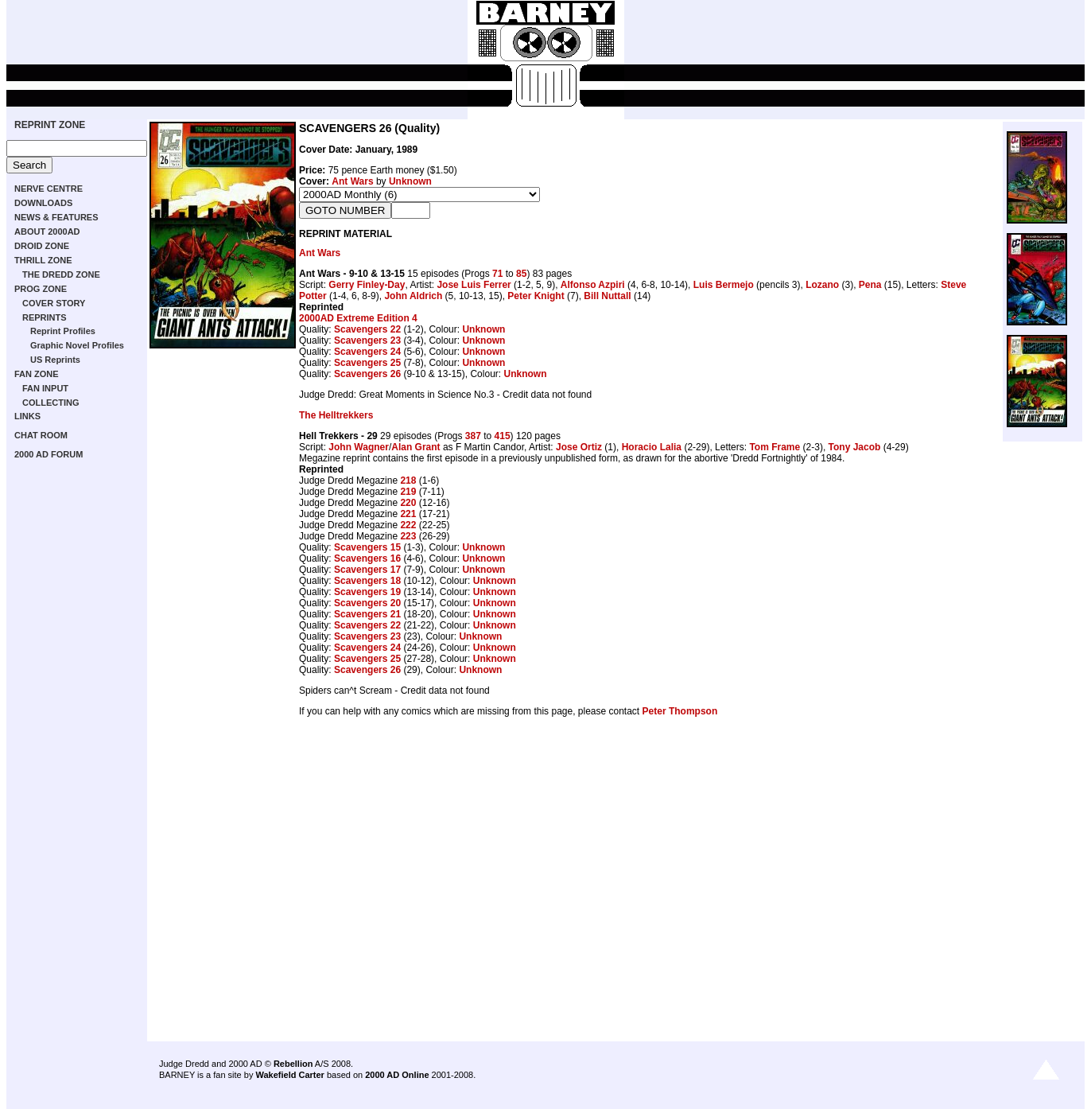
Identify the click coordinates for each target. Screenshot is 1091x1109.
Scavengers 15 (367, 547)
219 (408, 491)
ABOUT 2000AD (47, 231)
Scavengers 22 (367, 329)
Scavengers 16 (367, 558)
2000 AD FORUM (48, 454)
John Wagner (358, 447)
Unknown (410, 181)
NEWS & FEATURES (56, 217)
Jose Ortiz (579, 447)
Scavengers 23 (367, 340)
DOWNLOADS (43, 203)
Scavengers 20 (367, 603)
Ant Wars (352, 181)
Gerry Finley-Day (366, 284)
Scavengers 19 (367, 591)
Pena (870, 284)
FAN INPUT (45, 388)
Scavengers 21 (367, 614)
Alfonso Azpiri (593, 284)
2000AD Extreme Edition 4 (358, 318)
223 (408, 536)
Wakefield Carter (289, 1075)
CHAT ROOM (41, 435)
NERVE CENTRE (48, 188)
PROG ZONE (40, 289)
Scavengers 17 (367, 569)
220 (408, 502)
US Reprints (55, 359)
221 (408, 513)
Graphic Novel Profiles (77, 345)
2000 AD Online (397, 1075)
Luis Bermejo (723, 284)
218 (408, 480)
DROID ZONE (41, 246)
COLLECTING (51, 402)
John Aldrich (413, 296)
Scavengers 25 (367, 362)
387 (473, 436)
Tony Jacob (855, 447)
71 (497, 273)
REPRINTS (44, 317)
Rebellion (293, 1063)
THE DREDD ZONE (61, 274)
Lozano (822, 284)
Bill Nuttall (607, 296)
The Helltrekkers (336, 415)
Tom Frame (774, 447)
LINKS (27, 416)
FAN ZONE (36, 374)
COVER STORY (53, 303)
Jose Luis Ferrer (474, 284)
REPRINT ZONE (49, 124)
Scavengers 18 (367, 580)
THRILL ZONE (43, 260)
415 (503, 436)
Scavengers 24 (367, 351)
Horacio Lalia (651, 447)
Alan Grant (415, 447)
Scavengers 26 (367, 373)
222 (408, 525)
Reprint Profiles (62, 331)
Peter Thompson (680, 711)
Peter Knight (535, 296)
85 (521, 273)
